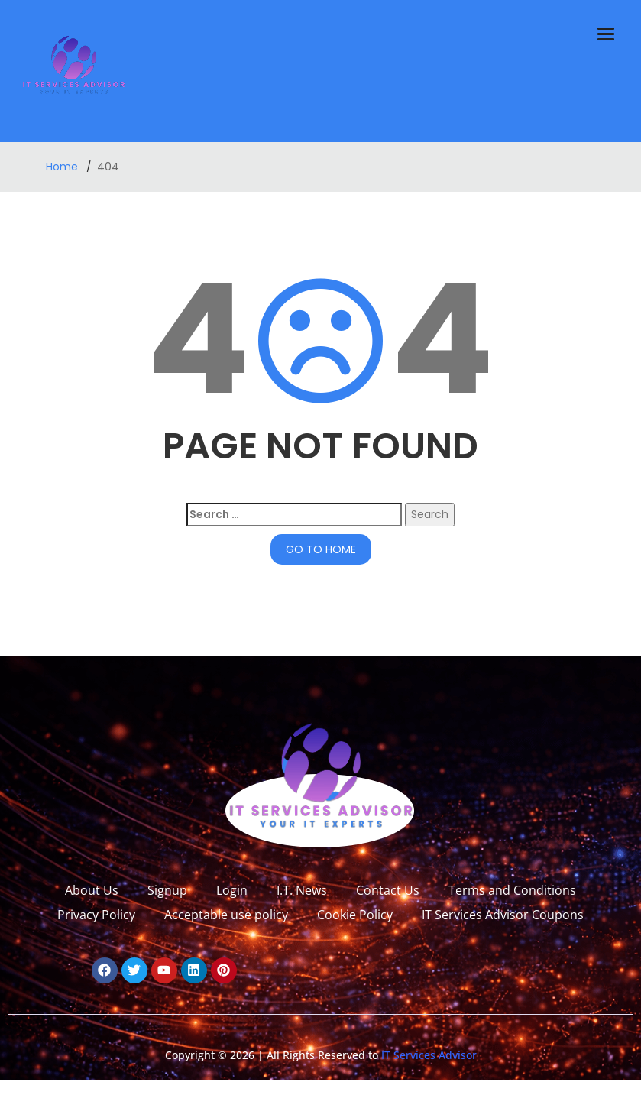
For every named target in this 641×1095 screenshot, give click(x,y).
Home (63, 166)
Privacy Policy (96, 914)
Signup (167, 890)
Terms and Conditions (512, 890)
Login (232, 890)
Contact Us (387, 890)
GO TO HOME (321, 549)
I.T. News (302, 890)
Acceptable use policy (226, 914)
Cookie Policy (355, 914)
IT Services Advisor (427, 1055)
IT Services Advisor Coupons (503, 914)
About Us (91, 890)
